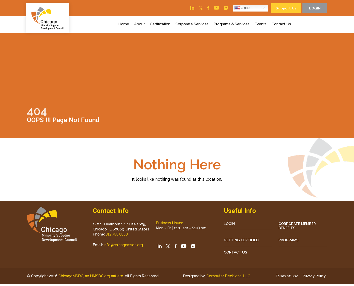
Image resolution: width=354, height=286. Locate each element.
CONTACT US (236, 254)
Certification (161, 25)
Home (124, 25)
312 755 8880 (117, 235)
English (239, 8)
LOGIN (229, 224)
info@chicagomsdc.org (123, 245)
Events (261, 25)
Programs (289, 241)
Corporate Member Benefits (298, 226)
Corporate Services (192, 25)
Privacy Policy (314, 278)
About (140, 25)
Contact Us (282, 25)
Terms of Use (285, 278)
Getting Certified (242, 241)
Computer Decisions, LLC (227, 278)
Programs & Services (232, 25)
